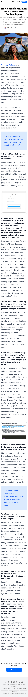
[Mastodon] (14, 682)
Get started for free (14, 670)
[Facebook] (22, 682)
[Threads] (16, 682)
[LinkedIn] (11, 682)
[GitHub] (8, 682)
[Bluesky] (19, 682)
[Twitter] (6, 682)
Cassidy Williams (8, 65)
